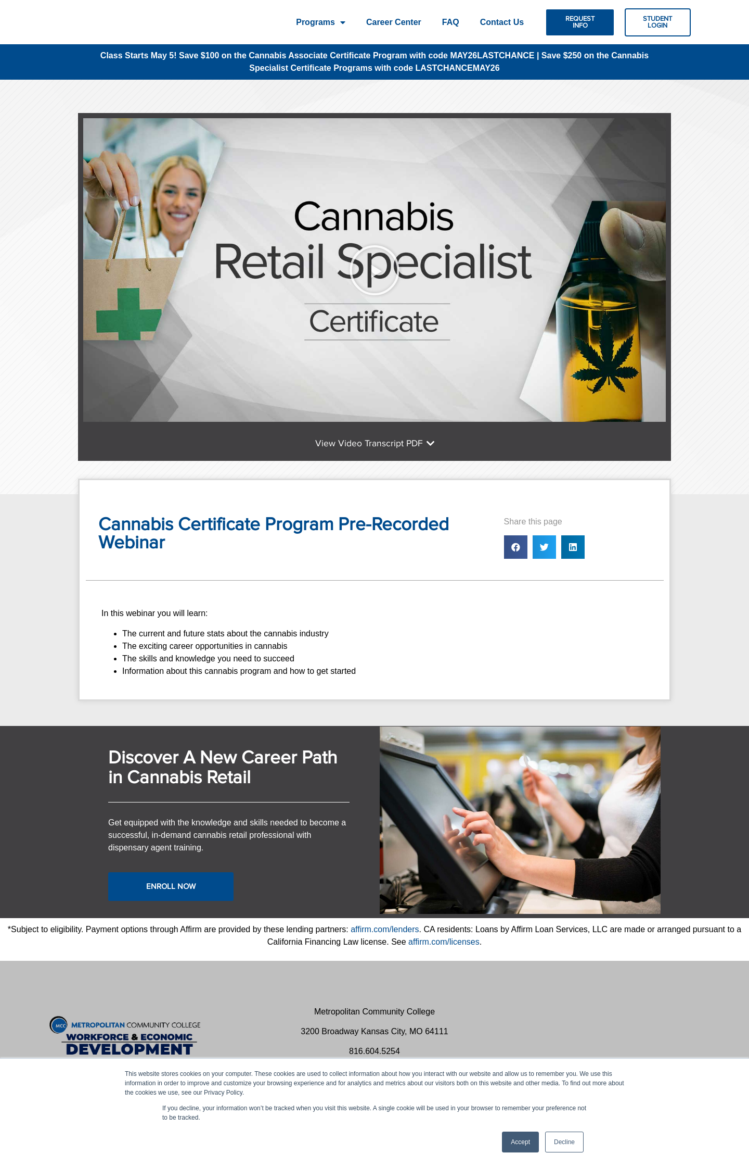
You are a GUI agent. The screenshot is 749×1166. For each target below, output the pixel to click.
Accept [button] (520, 1142)
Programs (320, 22)
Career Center (393, 22)
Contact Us (502, 22)
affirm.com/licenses (444, 950)
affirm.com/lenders (385, 937)
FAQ (450, 22)
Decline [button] (564, 1142)
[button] (580, 22)
